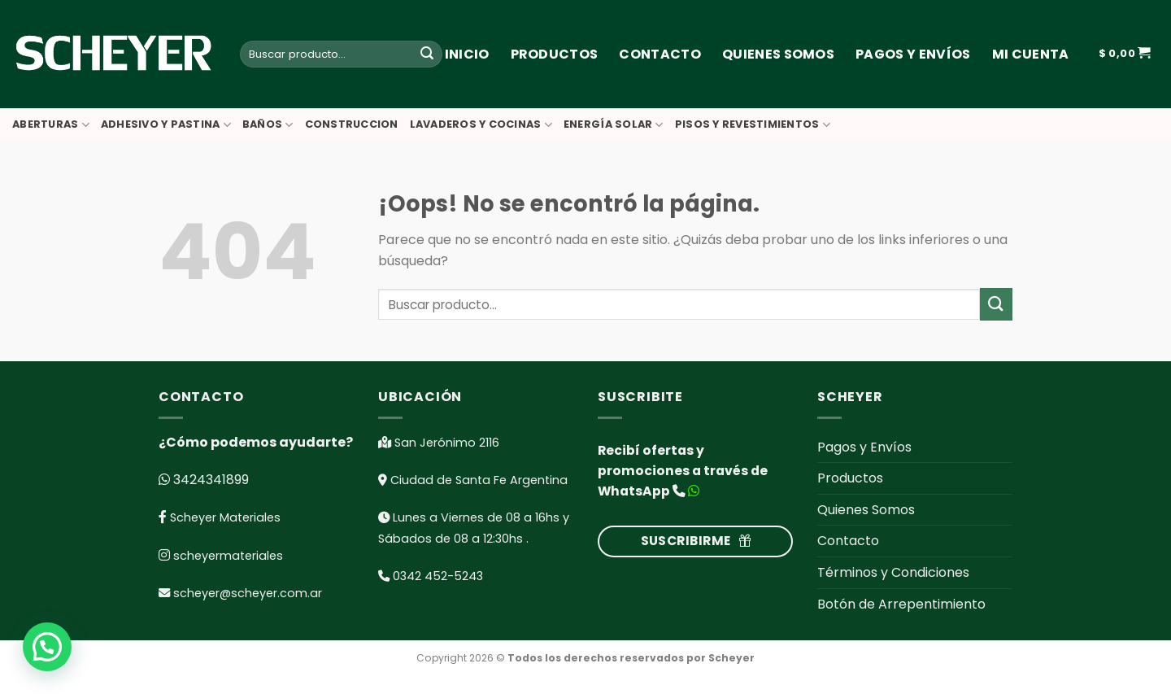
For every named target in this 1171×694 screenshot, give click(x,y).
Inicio (467, 54)
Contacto (660, 54)
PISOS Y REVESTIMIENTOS (752, 125)
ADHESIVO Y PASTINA (166, 125)
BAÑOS (268, 125)
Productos (555, 54)
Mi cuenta (1030, 54)
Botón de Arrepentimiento (901, 604)
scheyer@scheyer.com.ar (247, 593)
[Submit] (427, 54)
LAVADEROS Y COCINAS (481, 125)
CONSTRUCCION (351, 124)
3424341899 (209, 479)
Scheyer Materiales (224, 517)
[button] (51, 645)
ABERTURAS (50, 125)
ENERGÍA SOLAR (614, 125)
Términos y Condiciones (893, 572)
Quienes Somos (778, 54)
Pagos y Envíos (912, 54)
